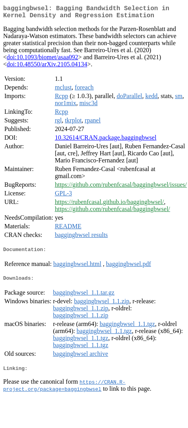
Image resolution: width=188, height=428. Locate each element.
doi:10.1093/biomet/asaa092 (42, 60)
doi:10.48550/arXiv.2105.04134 (47, 67)
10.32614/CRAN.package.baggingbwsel (105, 140)
